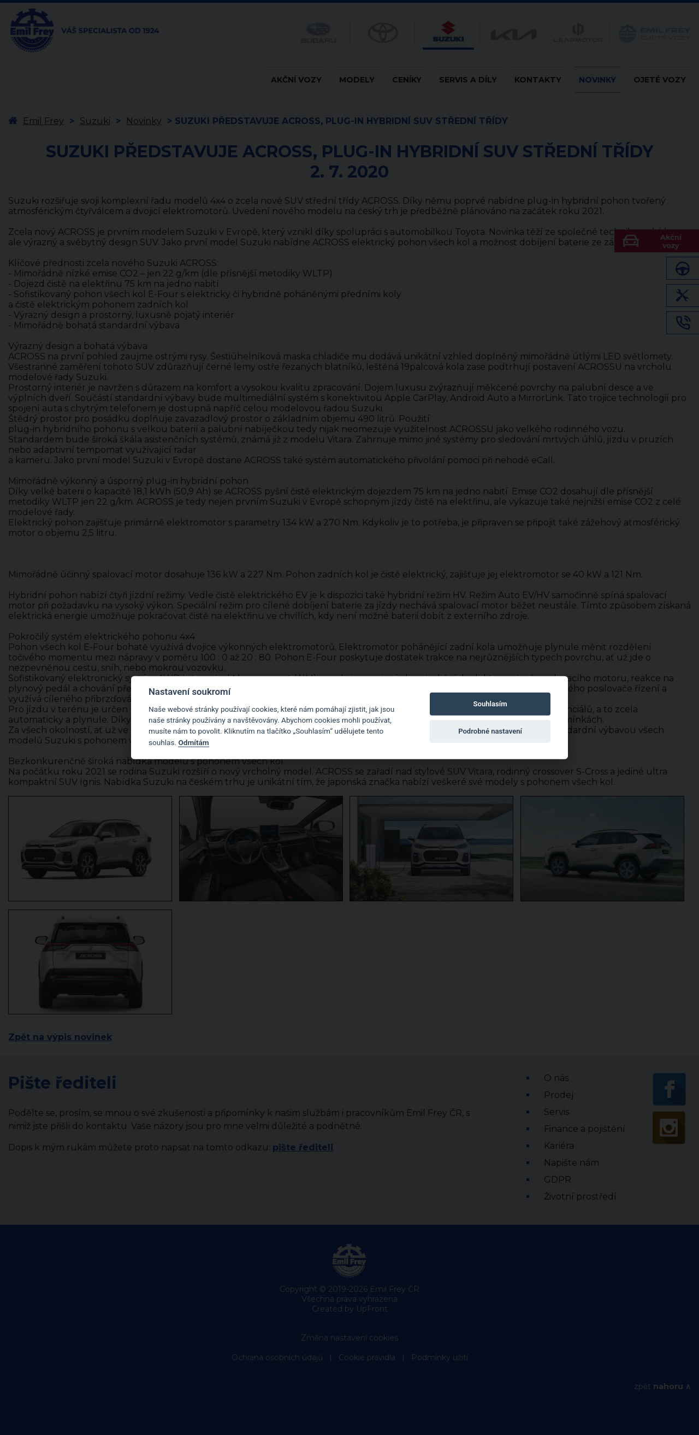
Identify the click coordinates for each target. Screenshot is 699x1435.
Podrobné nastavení (490, 731)
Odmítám (193, 742)
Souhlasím (490, 704)
